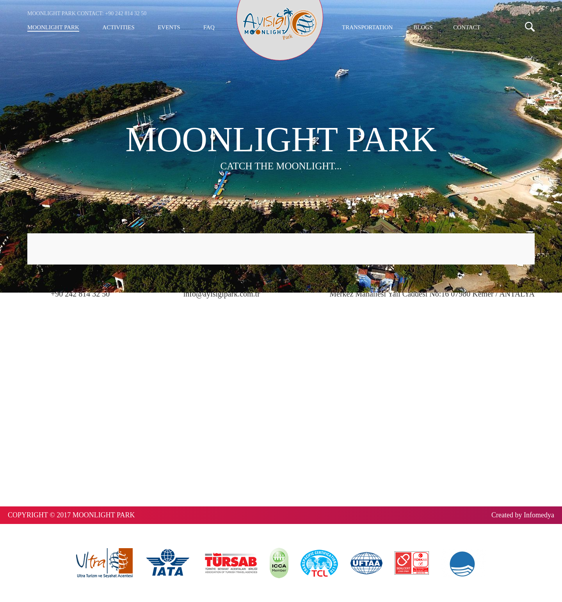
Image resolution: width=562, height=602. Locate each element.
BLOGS (422, 27)
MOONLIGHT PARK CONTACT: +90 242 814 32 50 (86, 13)
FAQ (209, 27)
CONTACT (466, 27)
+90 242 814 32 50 (80, 293)
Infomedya (539, 515)
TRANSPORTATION (367, 27)
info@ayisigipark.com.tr (221, 293)
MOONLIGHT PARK (53, 27)
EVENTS (169, 27)
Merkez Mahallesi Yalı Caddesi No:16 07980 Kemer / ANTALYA (432, 293)
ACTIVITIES (118, 27)
